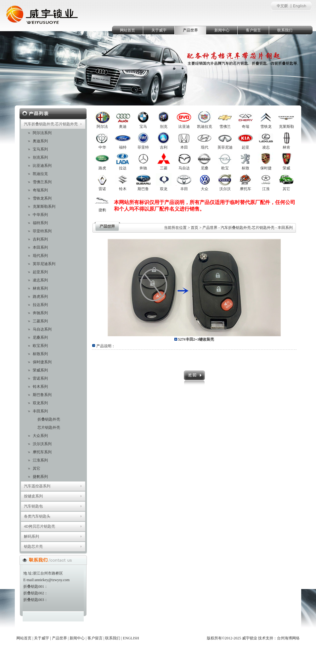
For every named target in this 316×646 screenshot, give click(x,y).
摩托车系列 (42, 452)
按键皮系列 (33, 496)
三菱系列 (40, 321)
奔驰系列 (40, 313)
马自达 (184, 168)
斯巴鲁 (143, 189)
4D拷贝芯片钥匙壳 (39, 526)
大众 (204, 189)
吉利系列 (40, 239)
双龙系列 (40, 403)
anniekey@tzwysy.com (52, 580)
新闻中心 (221, 30)
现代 (204, 147)
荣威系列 (40, 370)
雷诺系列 (40, 378)
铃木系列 (40, 386)
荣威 (286, 168)
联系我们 (284, 30)
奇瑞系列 (40, 190)
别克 (163, 126)
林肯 (286, 147)
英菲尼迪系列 (44, 264)
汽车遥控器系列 (37, 486)
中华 (102, 147)
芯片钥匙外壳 (48, 427)
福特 (123, 147)
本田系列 (40, 247)
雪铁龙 (266, 126)
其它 (36, 468)
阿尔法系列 (42, 133)
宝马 (143, 126)
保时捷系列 (42, 362)
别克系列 (40, 157)
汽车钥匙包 (33, 506)
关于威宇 (158, 30)
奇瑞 (245, 126)
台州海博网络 (288, 638)
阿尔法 (102, 126)
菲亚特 (143, 147)
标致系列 (40, 354)
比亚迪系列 (42, 165)
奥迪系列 (40, 141)
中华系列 (40, 214)
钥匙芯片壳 (33, 546)
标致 (245, 168)
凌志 (266, 147)
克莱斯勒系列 (44, 206)
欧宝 (225, 168)
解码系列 (31, 536)
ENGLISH (131, 638)
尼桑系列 (40, 337)
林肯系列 (40, 288)
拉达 (123, 168)
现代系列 (40, 255)
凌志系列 (40, 280)
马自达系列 (42, 329)
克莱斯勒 (286, 126)
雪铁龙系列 (42, 198)
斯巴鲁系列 (42, 395)
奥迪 (123, 126)
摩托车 (245, 189)
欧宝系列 (40, 345)
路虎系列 (40, 296)
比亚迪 (184, 126)
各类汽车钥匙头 (37, 516)
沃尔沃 (225, 189)
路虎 (102, 168)
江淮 (266, 189)
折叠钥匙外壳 (48, 419)
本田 (184, 147)
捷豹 (102, 210)
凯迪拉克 (40, 174)
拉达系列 (40, 305)
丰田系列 (40, 411)
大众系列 (40, 436)
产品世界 (190, 30)
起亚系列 (40, 272)
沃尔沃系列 (42, 444)
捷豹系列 (40, 476)
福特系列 (40, 223)
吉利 (163, 147)
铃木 (123, 189)
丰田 (184, 189)
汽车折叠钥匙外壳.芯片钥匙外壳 (51, 124)
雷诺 (102, 189)
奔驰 (143, 168)
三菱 (163, 168)
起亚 (245, 147)
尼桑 (204, 168)
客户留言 (253, 30)
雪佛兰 (225, 126)
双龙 (163, 189)
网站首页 (127, 30)
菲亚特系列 (42, 231)
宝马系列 (40, 149)
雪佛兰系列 (42, 182)
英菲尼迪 (225, 147)
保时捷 (266, 168)
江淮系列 (40, 460)
